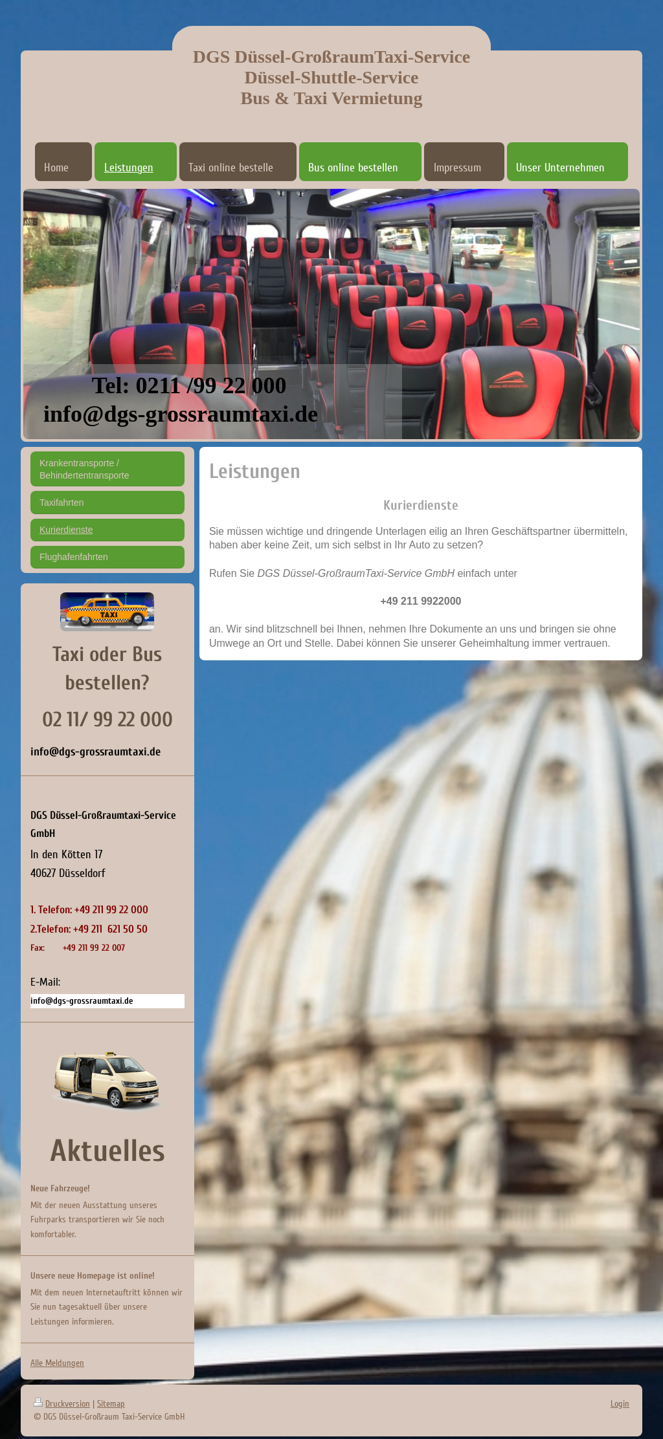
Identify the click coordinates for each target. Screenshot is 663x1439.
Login (620, 1403)
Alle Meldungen (57, 1363)
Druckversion (62, 1403)
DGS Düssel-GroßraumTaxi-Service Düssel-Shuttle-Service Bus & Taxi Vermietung (332, 77)
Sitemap (111, 1403)
